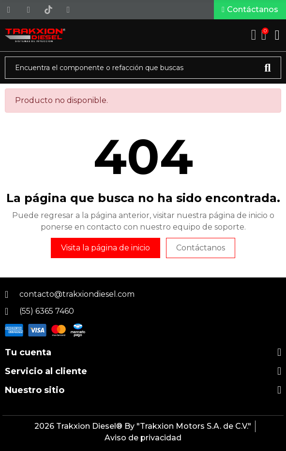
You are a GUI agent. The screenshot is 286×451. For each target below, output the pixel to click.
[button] (250, 9)
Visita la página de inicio (105, 247)
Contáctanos (200, 247)
